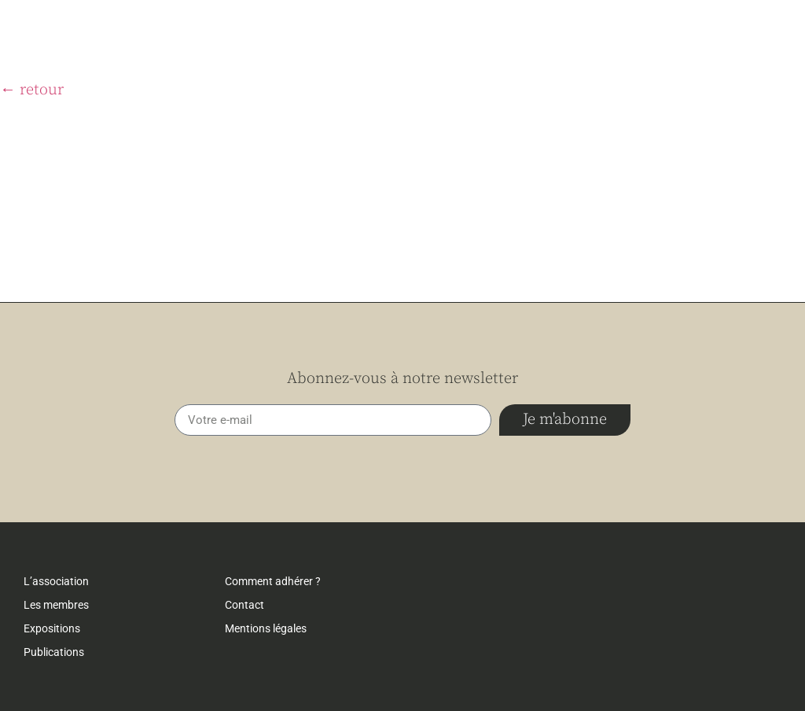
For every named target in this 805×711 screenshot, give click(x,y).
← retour (32, 90)
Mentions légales (266, 628)
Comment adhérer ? (273, 581)
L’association (56, 581)
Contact (244, 605)
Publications (54, 652)
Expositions (52, 628)
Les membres (56, 605)
